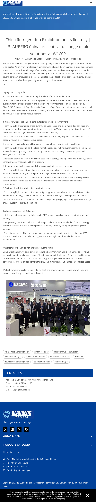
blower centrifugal (13, 356)
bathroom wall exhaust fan (66, 351)
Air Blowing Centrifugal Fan (17, 351)
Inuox (77, 482)
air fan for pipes (41, 351)
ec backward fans (42, 361)
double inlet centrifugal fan (17, 361)
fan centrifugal (61, 361)
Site (79, 58)
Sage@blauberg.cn (21, 389)
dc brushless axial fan (60, 356)
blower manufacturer (35, 356)
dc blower (79, 356)
